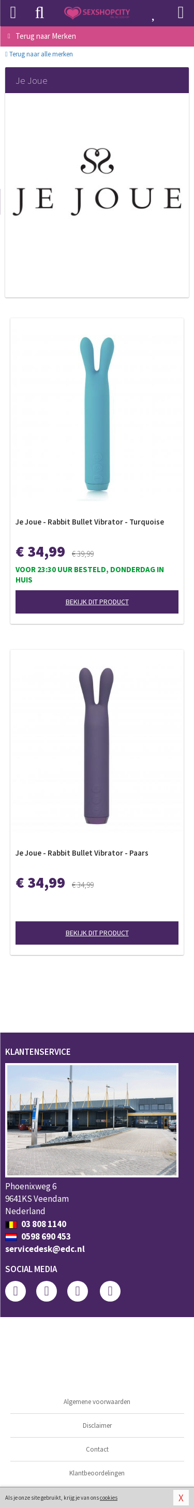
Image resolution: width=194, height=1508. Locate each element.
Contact (97, 1449)
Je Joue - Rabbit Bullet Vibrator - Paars (82, 853)
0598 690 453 (38, 1236)
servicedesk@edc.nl (45, 1249)
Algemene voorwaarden (97, 1401)
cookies (108, 1497)
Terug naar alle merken (39, 54)
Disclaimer (97, 1425)
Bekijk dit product (97, 601)
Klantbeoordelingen (97, 1473)
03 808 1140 (35, 1224)
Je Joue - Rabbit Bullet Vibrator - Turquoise (90, 522)
